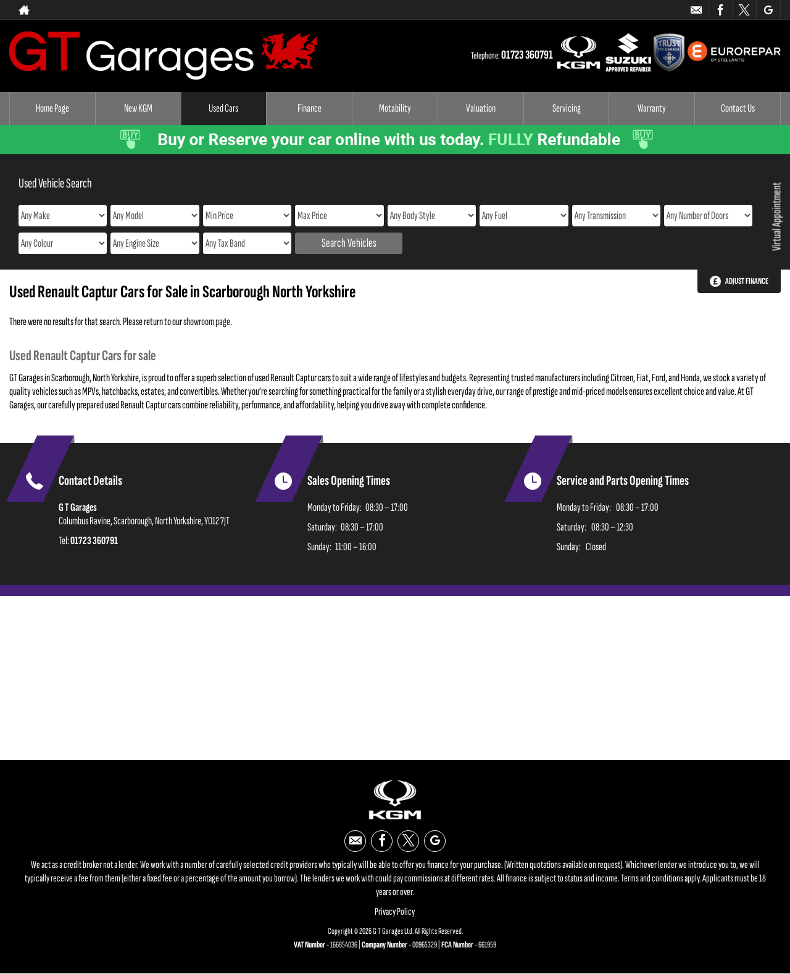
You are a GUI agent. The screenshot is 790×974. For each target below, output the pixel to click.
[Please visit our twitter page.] (744, 10)
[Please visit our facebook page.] (720, 10)
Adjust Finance (746, 281)
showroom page (206, 321)
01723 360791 (527, 54)
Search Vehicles (349, 243)
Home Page (52, 108)
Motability (395, 108)
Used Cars (223, 108)
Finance (309, 108)
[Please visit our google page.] (768, 10)
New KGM (138, 108)
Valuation (481, 108)
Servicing (566, 108)
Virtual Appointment (776, 217)
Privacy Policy (395, 912)
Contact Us (738, 108)
